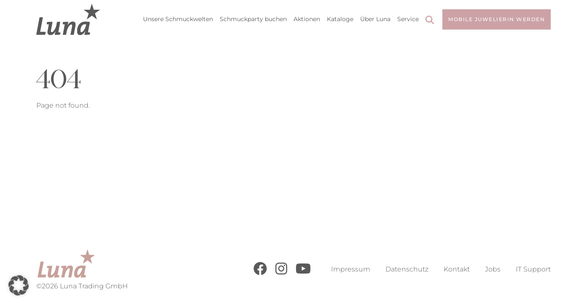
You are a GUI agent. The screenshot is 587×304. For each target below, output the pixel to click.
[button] (18, 285)
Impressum (350, 269)
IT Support (533, 269)
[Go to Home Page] (68, 19)
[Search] (429, 21)
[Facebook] (260, 273)
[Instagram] (281, 273)
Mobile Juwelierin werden (496, 19)
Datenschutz (406, 269)
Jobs (493, 269)
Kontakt (457, 269)
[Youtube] (303, 273)
